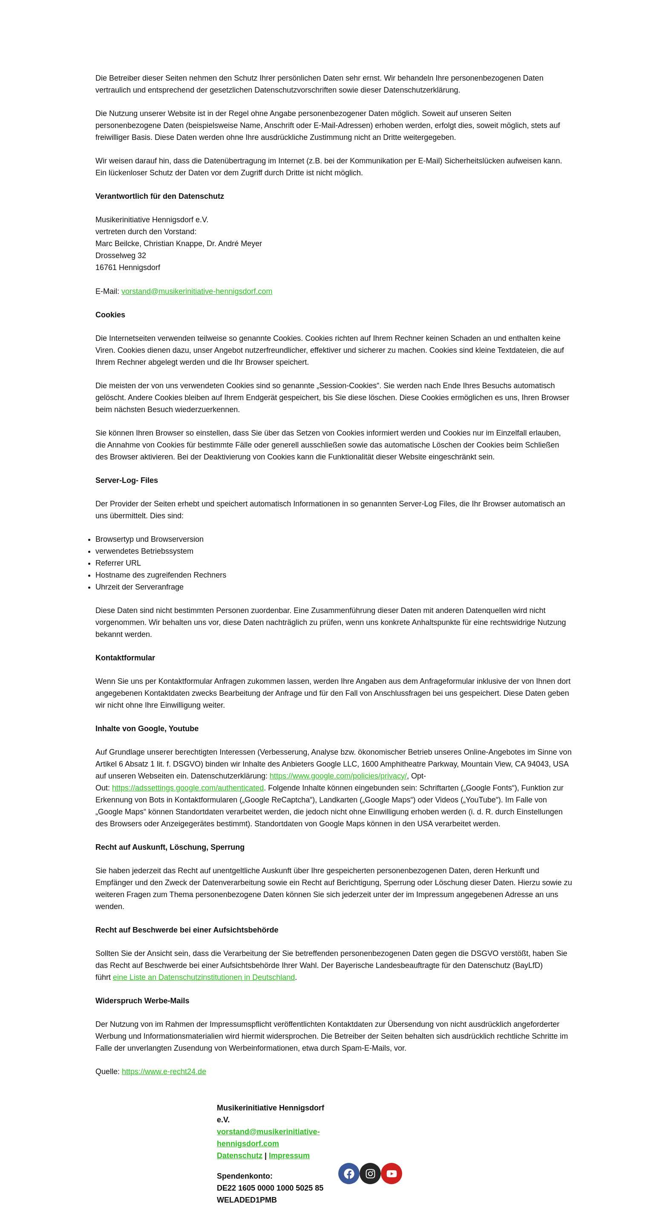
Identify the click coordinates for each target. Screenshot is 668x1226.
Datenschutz (239, 1155)
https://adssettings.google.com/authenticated (188, 788)
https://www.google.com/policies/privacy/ (338, 776)
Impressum (289, 1155)
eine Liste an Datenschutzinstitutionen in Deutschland (204, 977)
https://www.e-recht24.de (164, 1071)
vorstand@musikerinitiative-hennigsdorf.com (196, 291)
